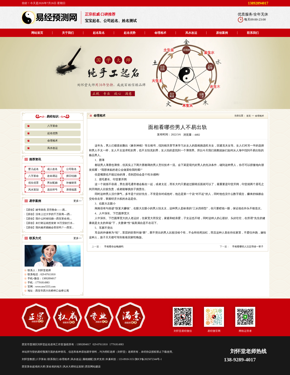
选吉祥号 (52, 189)
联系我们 (253, 32)
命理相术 (160, 32)
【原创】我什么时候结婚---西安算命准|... (48, 218)
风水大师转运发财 (73, 366)
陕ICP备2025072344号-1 (148, 359)
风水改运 (191, 32)
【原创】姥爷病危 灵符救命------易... (46, 209)
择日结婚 (71, 176)
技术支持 (99, 359)
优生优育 (33, 182)
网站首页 (37, 32)
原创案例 (222, 32)
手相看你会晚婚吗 (113, 246)
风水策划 (33, 189)
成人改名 (52, 169)
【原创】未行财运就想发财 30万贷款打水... (49, 223)
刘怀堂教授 (28, 359)
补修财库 (71, 182)
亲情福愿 (71, 189)
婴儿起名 (33, 169)
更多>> (77, 201)
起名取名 (99, 32)
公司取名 (71, 169)
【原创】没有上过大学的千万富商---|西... (48, 214)
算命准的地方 (54, 366)
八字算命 (52, 126)
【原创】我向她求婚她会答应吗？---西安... (49, 227)
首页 (248, 116)
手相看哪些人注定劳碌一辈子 (247, 246)
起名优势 (130, 32)
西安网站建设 (93, 366)
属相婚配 (87, 359)
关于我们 (68, 32)
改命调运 (52, 176)
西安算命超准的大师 (33, 366)
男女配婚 (52, 182)
